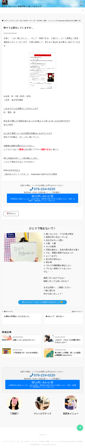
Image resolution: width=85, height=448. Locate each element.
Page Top (42, 433)
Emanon (53, 444)
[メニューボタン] (81, 3)
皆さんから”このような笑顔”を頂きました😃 (42, 302)
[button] (11, 213)
